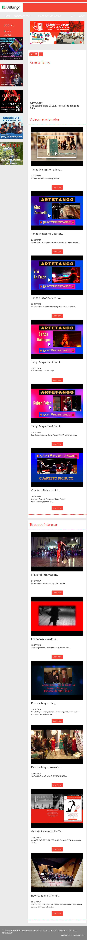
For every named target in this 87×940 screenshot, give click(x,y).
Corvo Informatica (78, 935)
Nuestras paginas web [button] (50, 15)
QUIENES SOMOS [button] (23, 15)
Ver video (57, 187)
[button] (57, 146)
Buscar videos (8, 32)
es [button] (73, 15)
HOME (8, 15)
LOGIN (82, 15)
